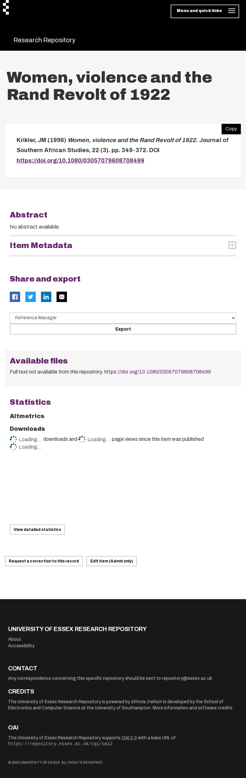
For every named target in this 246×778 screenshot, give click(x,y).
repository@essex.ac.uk (187, 678)
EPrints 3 (140, 701)
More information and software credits (192, 707)
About (14, 639)
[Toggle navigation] (205, 11)
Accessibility (21, 645)
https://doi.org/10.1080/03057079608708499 (80, 160)
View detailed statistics (37, 529)
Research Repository (44, 40)
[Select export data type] (123, 317)
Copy (229, 127)
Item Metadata (41, 245)
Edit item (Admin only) (111, 561)
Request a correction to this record (44, 561)
